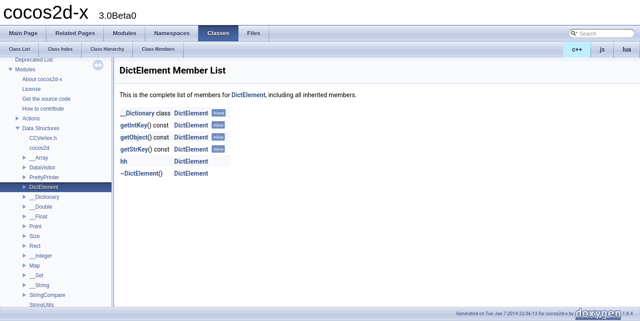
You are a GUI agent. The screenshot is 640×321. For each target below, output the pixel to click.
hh (123, 161)
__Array (38, 158)
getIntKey (133, 125)
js (602, 49)
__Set (36, 275)
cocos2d (39, 148)
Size (34, 236)
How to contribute (43, 109)
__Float (38, 217)
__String (39, 285)
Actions (31, 118)
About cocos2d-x (42, 79)
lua (627, 49)
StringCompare (47, 295)
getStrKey (134, 149)
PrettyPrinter (44, 177)
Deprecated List (34, 60)
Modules (25, 69)
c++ (577, 49)
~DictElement (139, 173)
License (31, 89)
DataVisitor (42, 168)
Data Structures (40, 128)
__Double (40, 207)
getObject (134, 137)
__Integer (40, 256)
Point (35, 226)
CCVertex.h (43, 138)
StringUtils (41, 305)
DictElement (43, 187)
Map (34, 266)
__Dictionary (44, 197)
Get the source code (46, 99)
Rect (35, 246)
